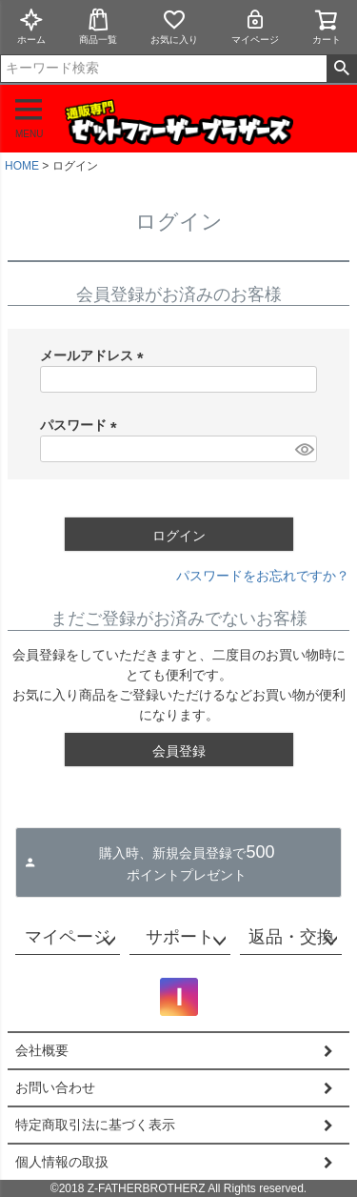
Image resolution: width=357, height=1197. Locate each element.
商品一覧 (98, 26)
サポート (180, 936)
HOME (22, 165)
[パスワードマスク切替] (303, 448)
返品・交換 (291, 936)
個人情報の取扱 (62, 1161)
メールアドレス (95, 355)
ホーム (31, 26)
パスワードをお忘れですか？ (262, 575)
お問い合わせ (55, 1087)
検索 (341, 68)
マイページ (255, 26)
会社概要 (42, 1050)
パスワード (82, 425)
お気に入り (174, 26)
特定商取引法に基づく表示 (95, 1124)
